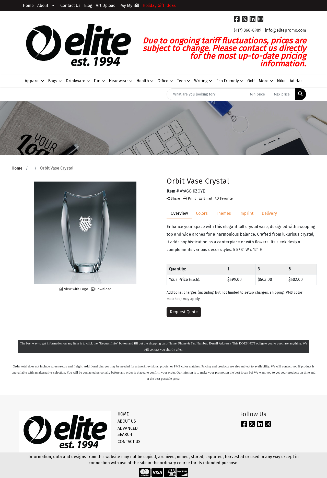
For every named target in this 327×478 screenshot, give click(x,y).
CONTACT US (129, 441)
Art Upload (106, 5)
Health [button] (142, 80)
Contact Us (70, 5)
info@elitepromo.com (285, 30)
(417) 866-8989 (247, 30)
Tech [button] (181, 80)
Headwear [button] (118, 80)
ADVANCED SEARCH (128, 431)
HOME (123, 414)
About (42, 5)
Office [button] (162, 80)
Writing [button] (201, 80)
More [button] (263, 80)
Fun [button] (97, 80)
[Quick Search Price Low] (259, 94)
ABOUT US (127, 421)
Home (28, 5)
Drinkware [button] (75, 80)
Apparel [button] (32, 80)
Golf (251, 80)
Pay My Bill (129, 5)
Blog (88, 5)
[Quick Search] (207, 94)
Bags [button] (52, 80)
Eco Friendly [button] (227, 80)
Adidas (296, 80)
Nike (281, 80)
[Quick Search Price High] (283, 94)
